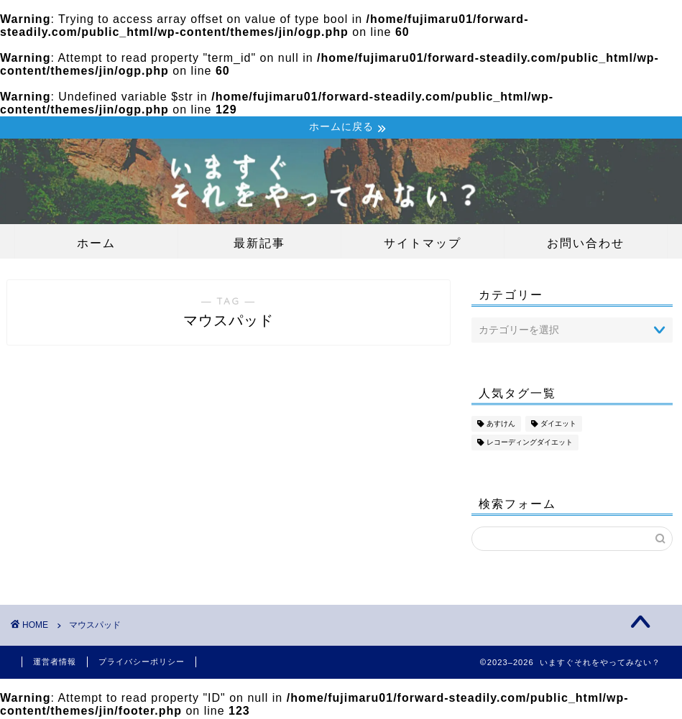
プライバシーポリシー (141, 663)
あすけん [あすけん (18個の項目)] (501, 425)
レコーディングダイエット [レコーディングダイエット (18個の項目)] (530, 443)
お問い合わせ (586, 244)
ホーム (96, 244)
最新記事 (259, 244)
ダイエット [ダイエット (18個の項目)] (558, 425)
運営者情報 (54, 663)
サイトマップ (422, 244)
